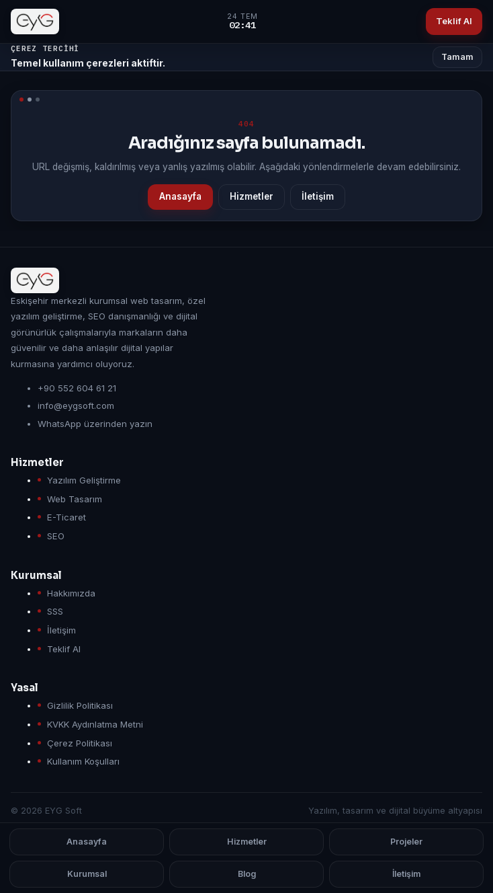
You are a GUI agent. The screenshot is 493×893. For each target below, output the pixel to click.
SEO (55, 536)
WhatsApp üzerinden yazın (95, 423)
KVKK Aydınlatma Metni (95, 724)
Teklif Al (454, 20)
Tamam (457, 57)
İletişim (318, 196)
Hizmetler (251, 196)
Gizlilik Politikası (80, 705)
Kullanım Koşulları (83, 761)
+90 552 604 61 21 (77, 388)
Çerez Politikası (79, 743)
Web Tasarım (74, 499)
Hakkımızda (71, 593)
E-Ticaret (66, 517)
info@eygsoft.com (76, 405)
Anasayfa (180, 196)
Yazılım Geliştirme (84, 480)
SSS (55, 611)
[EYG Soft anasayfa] (35, 21)
